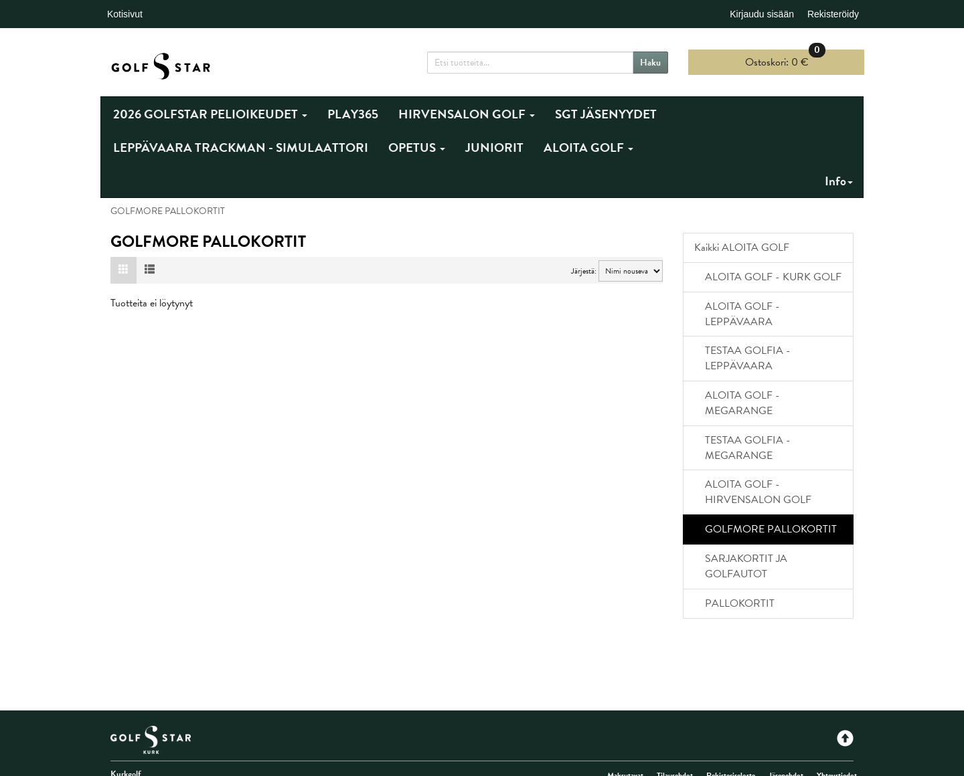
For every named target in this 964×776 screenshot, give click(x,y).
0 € (785, 60)
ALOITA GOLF (588, 147)
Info (839, 181)
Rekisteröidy (833, 14)
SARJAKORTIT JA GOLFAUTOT (746, 566)
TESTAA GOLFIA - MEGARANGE (748, 448)
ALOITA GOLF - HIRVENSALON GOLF (758, 492)
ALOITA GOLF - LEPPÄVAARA (742, 314)
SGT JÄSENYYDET (606, 114)
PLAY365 (352, 114)
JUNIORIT (494, 147)
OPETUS (416, 147)
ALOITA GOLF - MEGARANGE (742, 403)
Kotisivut (125, 14)
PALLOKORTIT (740, 603)
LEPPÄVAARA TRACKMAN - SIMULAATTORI (240, 147)
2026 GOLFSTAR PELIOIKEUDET (210, 114)
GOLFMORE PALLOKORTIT (771, 529)
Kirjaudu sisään (762, 14)
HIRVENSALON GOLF (466, 114)
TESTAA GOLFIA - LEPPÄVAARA (748, 358)
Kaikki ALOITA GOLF (741, 247)
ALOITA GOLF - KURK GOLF (773, 277)
